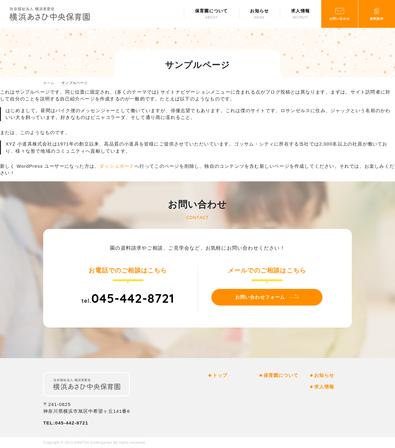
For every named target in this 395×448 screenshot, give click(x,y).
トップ (220, 375)
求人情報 (324, 386)
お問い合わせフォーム (260, 297)
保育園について (281, 375)
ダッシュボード (116, 166)
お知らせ (324, 375)
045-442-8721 (132, 298)
